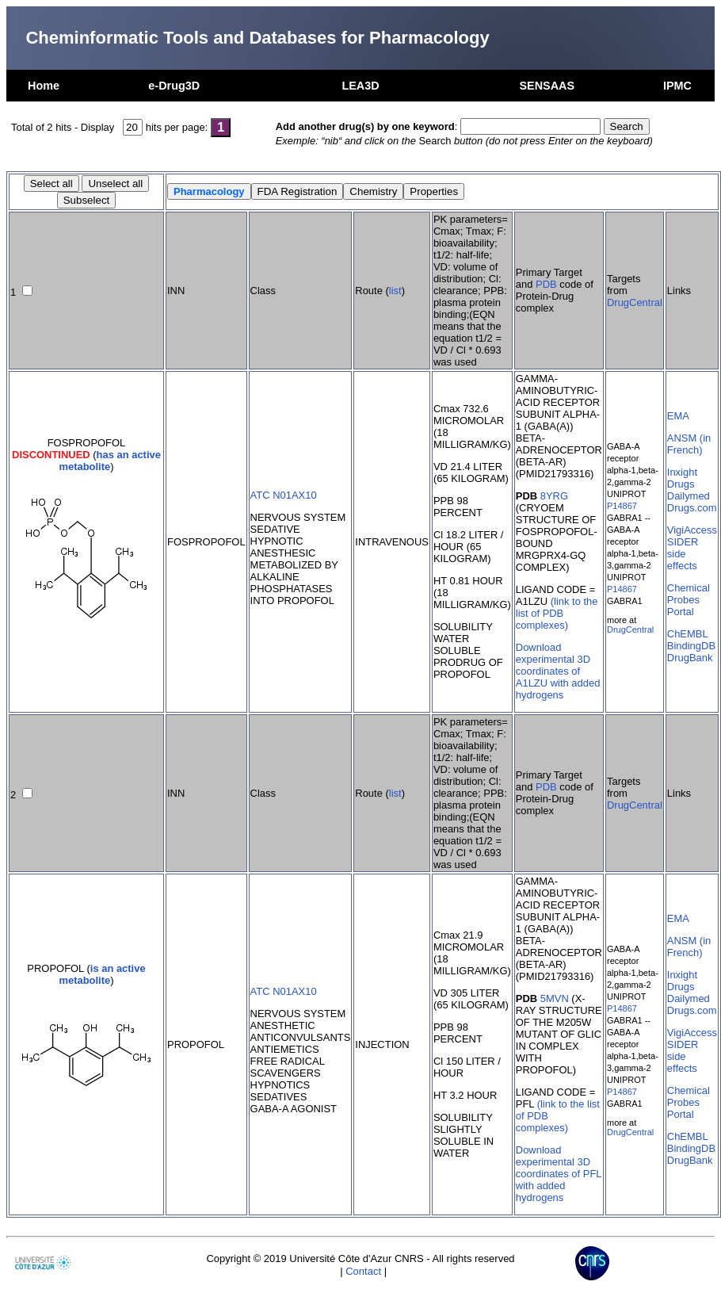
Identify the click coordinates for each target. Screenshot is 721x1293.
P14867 (622, 506)
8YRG (554, 496)
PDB (546, 284)
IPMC (677, 85)
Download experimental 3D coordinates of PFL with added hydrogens (558, 1173)
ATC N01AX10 (283, 495)
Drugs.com (692, 508)
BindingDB (691, 646)
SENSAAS (546, 85)
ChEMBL (687, 634)
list (395, 290)
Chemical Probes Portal (688, 600)
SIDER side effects (683, 554)
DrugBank (690, 658)
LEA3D (360, 85)
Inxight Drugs (682, 478)
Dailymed (688, 496)
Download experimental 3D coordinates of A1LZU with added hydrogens (558, 671)
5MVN (554, 998)
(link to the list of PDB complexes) (557, 613)
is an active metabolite (102, 974)
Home (43, 85)
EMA (678, 416)
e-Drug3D (174, 85)
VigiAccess (692, 530)
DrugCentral (634, 302)
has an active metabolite (110, 460)
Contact (363, 1271)
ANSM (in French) (689, 444)
